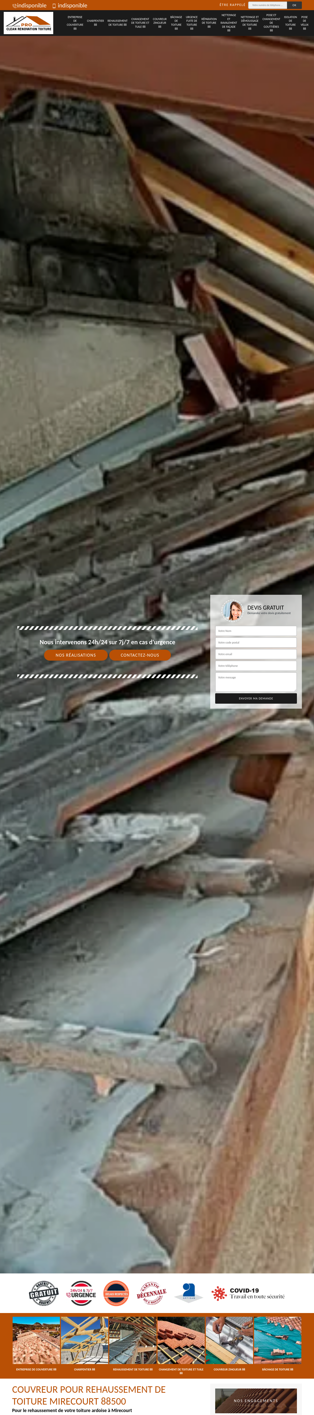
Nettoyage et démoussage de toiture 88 (250, 22)
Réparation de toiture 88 (209, 22)
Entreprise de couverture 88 (75, 22)
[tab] (157, 707)
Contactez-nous (140, 655)
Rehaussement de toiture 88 (117, 22)
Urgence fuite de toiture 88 (192, 22)
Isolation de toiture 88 (290, 22)
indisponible (29, 5)
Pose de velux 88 (304, 22)
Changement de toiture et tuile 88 (140, 22)
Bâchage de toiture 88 (176, 22)
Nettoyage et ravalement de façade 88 (229, 22)
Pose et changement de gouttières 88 (271, 22)
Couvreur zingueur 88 (160, 22)
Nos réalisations (76, 655)
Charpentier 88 (95, 22)
